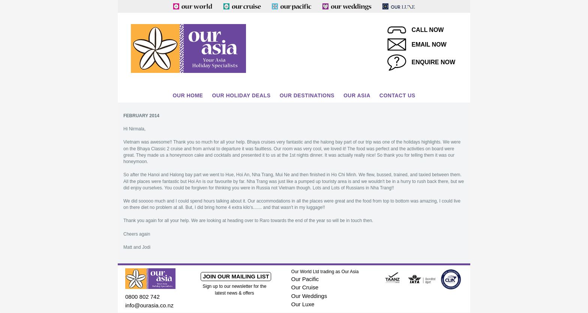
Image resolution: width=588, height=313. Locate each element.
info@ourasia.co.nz (149, 305)
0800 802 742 (142, 296)
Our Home (187, 95)
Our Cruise (305, 287)
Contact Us (398, 95)
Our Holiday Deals (241, 95)
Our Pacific (305, 279)
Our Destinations (307, 95)
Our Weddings (309, 296)
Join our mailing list (236, 276)
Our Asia (357, 95)
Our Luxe (303, 304)
